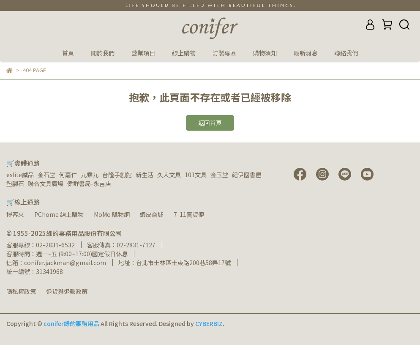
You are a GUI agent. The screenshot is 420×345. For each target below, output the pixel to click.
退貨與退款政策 (66, 291)
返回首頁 (210, 122)
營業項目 (143, 53)
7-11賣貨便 (189, 214)
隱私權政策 (21, 291)
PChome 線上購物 (59, 214)
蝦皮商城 (152, 214)
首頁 (68, 53)
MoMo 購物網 (112, 214)
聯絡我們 (346, 53)
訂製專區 (224, 53)
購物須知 (265, 53)
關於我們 (103, 53)
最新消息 (305, 53)
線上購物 (184, 53)
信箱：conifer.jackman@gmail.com (56, 262)
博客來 (15, 214)
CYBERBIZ (209, 323)
